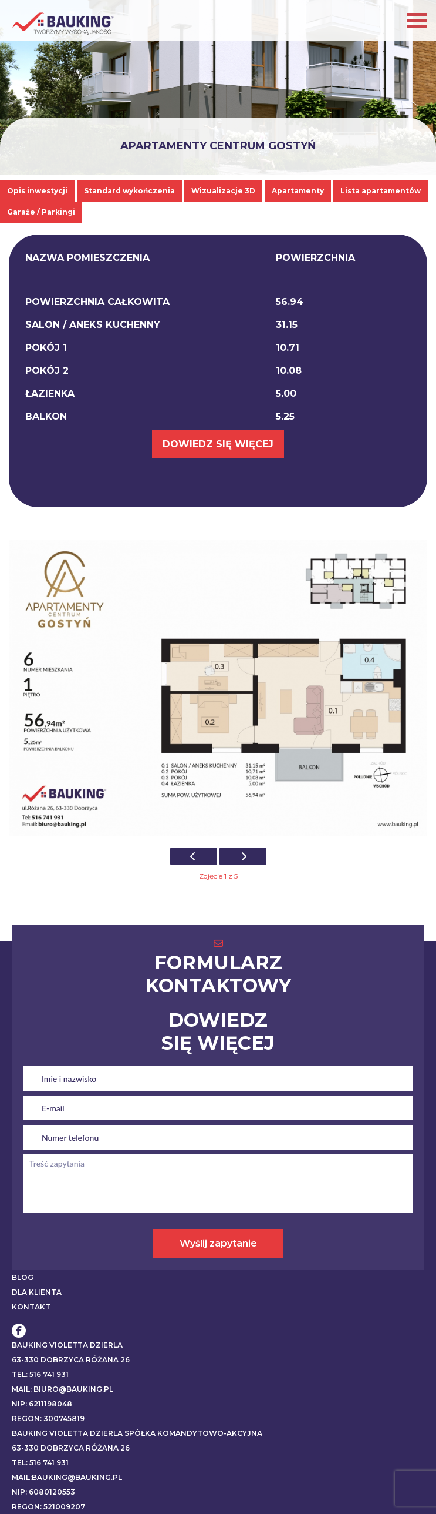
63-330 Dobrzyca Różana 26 (71, 1359)
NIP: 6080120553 (43, 1492)
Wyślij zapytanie (218, 1243)
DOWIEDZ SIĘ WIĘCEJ (218, 444)
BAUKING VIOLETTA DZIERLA (67, 1345)
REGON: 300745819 (48, 1418)
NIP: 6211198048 (42, 1403)
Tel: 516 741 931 (40, 1374)
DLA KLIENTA (37, 1292)
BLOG (22, 1277)
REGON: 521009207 (48, 1506)
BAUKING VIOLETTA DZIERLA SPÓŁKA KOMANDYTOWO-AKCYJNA (137, 1433)
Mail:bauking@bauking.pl (67, 1477)
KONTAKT (31, 1306)
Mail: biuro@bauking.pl (62, 1389)
